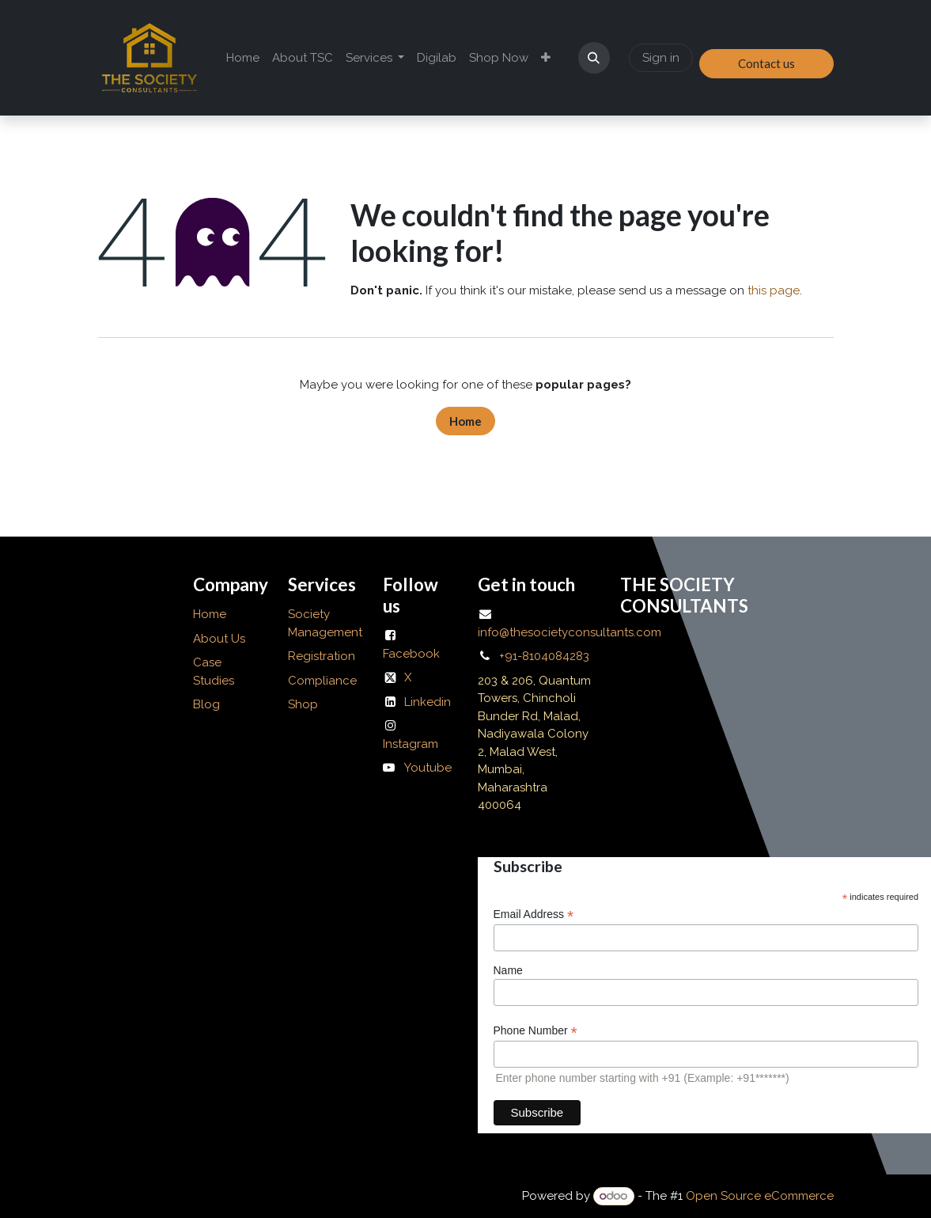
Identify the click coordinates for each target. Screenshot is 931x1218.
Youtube (428, 768)
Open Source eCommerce (760, 1196)
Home (465, 421)
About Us (220, 639)
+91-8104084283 (544, 656)
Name (508, 970)
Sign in (660, 58)
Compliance (322, 681)
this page (773, 290)
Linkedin (427, 702)
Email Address (534, 914)
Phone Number (535, 1030)
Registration (321, 656)
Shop (303, 704)
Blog (206, 704)
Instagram (410, 744)
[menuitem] (243, 58)
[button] (594, 58)
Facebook (411, 654)
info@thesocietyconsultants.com (569, 632)
